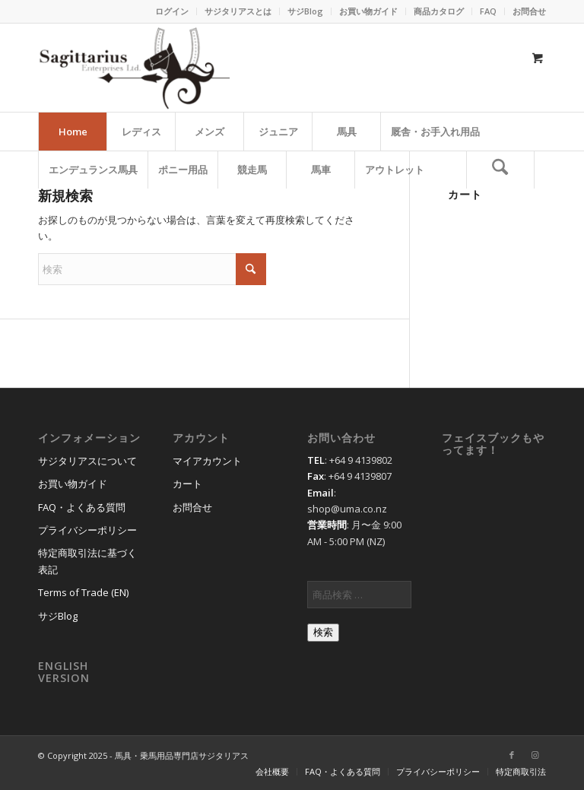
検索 (323, 632)
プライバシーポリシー (87, 530)
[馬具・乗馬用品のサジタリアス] (134, 68)
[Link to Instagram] (534, 755)
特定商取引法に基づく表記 (87, 561)
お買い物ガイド (368, 11)
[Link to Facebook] (511, 755)
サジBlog (305, 11)
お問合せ (529, 11)
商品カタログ (439, 11)
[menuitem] (172, 11)
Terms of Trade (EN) (83, 592)
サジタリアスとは (238, 11)
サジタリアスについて (87, 461)
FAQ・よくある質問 (81, 507)
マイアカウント (207, 461)
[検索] (500, 170)
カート (187, 483)
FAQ (488, 11)
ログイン (172, 11)
